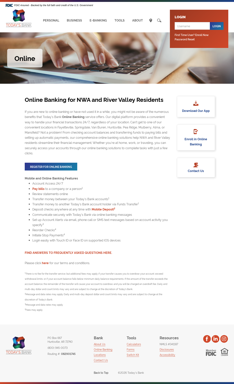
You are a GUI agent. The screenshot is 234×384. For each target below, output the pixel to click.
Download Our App (196, 110)
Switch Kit (133, 354)
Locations (100, 354)
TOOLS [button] (120, 20)
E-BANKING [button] (98, 20)
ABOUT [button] (137, 20)
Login (217, 26)
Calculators (134, 344)
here (45, 263)
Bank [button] (98, 337)
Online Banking (103, 349)
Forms (131, 349)
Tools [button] (131, 337)
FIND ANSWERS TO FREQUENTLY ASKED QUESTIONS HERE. (68, 252)
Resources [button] (169, 337)
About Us (99, 344)
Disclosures (167, 349)
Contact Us (196, 171)
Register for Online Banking (53, 167)
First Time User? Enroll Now (192, 35)
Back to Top (98, 372)
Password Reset (185, 39)
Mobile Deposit (103, 209)
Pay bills (38, 188)
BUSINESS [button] (74, 20)
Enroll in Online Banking (196, 141)
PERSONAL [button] (51, 20)
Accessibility (167, 354)
